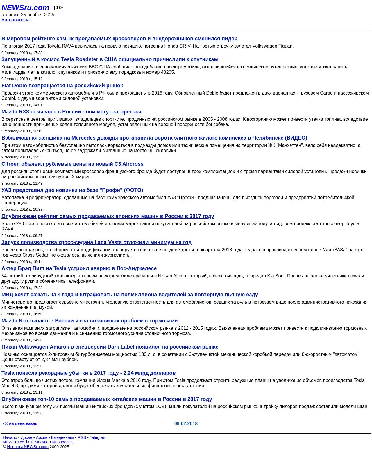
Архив (41, 437)
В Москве (40, 442)
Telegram (98, 437)
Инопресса (62, 442)
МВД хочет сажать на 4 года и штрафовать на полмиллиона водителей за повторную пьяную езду (129, 294)
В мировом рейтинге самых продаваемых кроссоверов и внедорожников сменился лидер (119, 39)
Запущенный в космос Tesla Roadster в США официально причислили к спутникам (109, 59)
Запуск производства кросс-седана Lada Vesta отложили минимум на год (96, 242)
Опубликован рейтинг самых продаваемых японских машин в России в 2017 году (107, 216)
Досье (26, 437)
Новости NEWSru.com (28, 446)
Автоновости (15, 19)
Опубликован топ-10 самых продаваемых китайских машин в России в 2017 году (106, 399)
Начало (10, 437)
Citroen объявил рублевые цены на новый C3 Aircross (72, 164)
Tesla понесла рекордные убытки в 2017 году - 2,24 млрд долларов (88, 373)
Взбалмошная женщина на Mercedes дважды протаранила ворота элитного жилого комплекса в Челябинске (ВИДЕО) (154, 138)
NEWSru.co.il (15, 442)
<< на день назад (20, 423)
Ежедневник (62, 437)
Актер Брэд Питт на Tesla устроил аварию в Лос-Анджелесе (79, 268)
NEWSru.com (25, 7)
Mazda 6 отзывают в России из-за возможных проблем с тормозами (89, 321)
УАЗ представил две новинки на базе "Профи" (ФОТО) (72, 190)
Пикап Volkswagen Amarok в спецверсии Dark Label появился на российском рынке (110, 347)
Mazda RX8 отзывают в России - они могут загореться (71, 112)
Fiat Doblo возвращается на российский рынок (62, 86)
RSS (82, 437)
